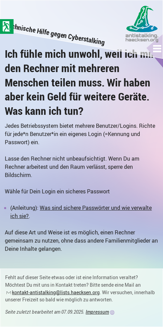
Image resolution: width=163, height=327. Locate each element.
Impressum (97, 312)
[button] (157, 48)
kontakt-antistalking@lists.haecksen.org (56, 292)
